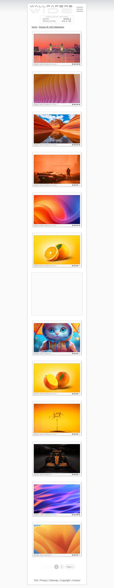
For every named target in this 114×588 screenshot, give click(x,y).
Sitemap (53, 580)
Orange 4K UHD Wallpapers (51, 27)
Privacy (44, 580)
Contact (76, 580)
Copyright (65, 580)
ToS (36, 580)
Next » (70, 566)
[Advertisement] (57, 294)
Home (34, 27)
